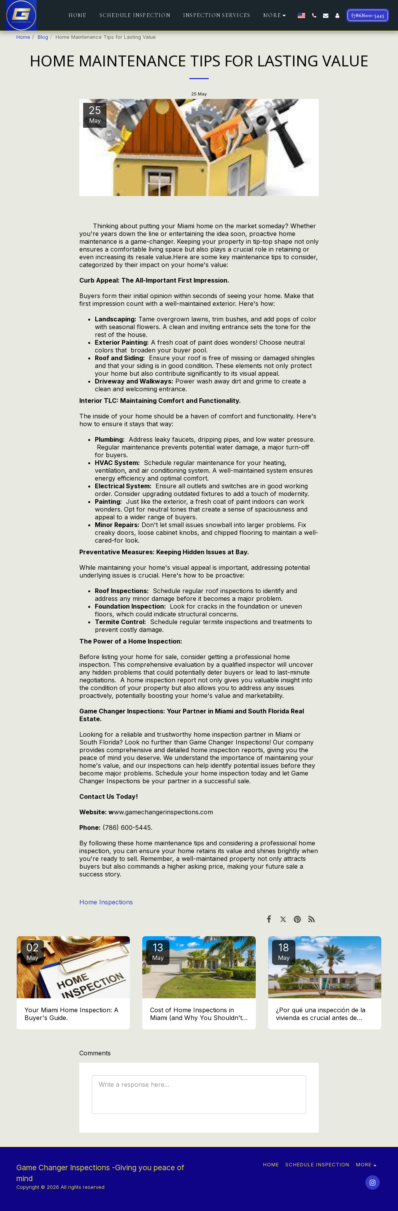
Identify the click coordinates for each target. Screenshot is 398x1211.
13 (157, 951)
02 (32, 951)
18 (283, 951)
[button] (314, 15)
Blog (43, 37)
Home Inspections (106, 902)
